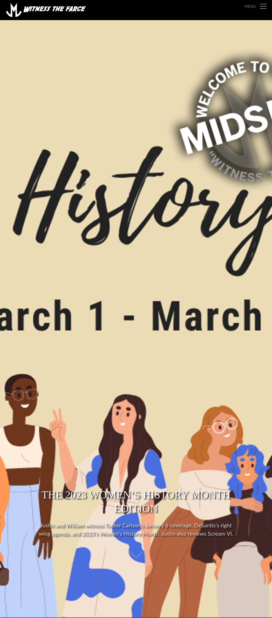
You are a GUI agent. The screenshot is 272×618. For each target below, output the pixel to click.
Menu (250, 6)
